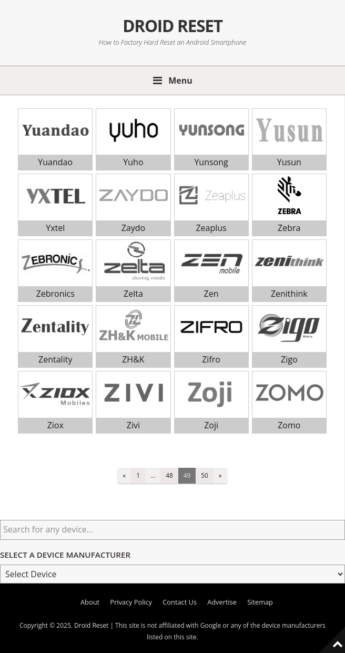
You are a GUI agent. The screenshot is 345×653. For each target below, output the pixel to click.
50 (204, 475)
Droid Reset (172, 25)
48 (169, 475)
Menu (180, 80)
